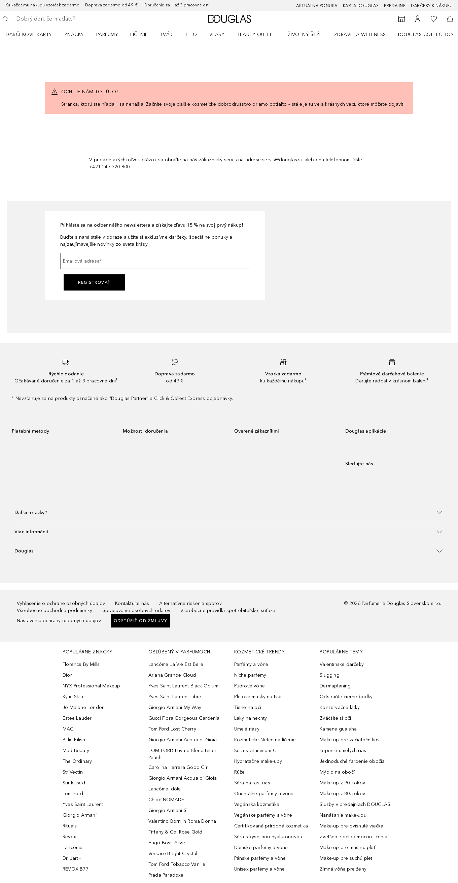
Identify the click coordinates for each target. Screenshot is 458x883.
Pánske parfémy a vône (260, 858)
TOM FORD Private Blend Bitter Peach (182, 754)
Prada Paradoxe (166, 875)
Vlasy (217, 34)
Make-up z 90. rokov (342, 783)
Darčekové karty (29, 34)
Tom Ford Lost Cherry (172, 729)
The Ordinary (77, 761)
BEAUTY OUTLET (256, 34)
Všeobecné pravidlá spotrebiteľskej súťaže (227, 610)
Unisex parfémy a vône (259, 869)
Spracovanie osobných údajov (136, 610)
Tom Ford (73, 793)
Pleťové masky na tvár (258, 697)
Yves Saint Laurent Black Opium (183, 686)
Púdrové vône (249, 686)
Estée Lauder (77, 718)
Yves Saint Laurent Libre (175, 697)
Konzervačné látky (340, 707)
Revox (69, 837)
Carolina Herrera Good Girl (178, 767)
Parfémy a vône (251, 664)
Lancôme (72, 847)
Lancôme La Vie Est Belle (176, 664)
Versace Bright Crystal (172, 853)
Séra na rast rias (252, 783)
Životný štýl (305, 34)
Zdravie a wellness (360, 34)
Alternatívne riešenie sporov (190, 603)
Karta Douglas (361, 5)
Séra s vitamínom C (255, 750)
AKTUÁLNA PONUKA (317, 5)
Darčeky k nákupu (432, 5)
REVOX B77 (76, 869)
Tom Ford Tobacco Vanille (177, 864)
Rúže (239, 772)
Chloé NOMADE (166, 800)
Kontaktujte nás (132, 603)
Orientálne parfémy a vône (264, 793)
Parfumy (107, 34)
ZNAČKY (74, 34)
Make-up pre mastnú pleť (347, 847)
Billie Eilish (74, 740)
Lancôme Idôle (164, 789)
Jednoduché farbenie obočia (352, 761)
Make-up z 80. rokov (342, 793)
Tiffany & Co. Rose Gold (175, 832)
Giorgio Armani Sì (167, 810)
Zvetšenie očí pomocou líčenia (353, 837)
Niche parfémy (250, 675)
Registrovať (94, 282)
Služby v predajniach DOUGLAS (355, 804)
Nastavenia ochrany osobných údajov (59, 620)
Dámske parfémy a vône (261, 847)
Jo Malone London (84, 707)
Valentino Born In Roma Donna (182, 821)
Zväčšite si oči (335, 718)
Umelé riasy (246, 729)
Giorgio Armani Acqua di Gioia (182, 740)
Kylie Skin (73, 697)
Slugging (330, 675)
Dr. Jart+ (72, 858)
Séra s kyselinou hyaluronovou (268, 837)
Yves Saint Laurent (83, 804)
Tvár (166, 34)
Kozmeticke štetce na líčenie (265, 740)
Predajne (395, 5)
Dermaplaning (335, 686)
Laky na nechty (250, 718)
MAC (68, 729)
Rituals (70, 826)
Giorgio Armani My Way (174, 707)
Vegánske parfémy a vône (263, 815)
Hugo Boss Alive (166, 843)
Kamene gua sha (338, 729)
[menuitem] (33, 34)
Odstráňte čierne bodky (346, 697)
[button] (229, 512)
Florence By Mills (81, 664)
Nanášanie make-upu (343, 815)
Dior (67, 675)
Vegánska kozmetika (257, 804)
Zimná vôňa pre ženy (343, 869)
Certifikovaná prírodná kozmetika (271, 826)
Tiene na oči (247, 707)
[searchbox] (65, 18)
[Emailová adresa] (155, 261)
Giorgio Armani (80, 815)
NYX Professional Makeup (91, 686)
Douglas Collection (426, 34)
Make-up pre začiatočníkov (350, 740)
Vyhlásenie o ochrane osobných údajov (61, 603)
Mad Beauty (76, 750)
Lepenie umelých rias (343, 750)
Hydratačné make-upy (258, 761)
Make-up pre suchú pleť (346, 858)
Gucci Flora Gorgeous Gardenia (184, 718)
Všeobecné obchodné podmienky (55, 610)
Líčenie (139, 34)
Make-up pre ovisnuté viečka (351, 826)
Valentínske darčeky (342, 664)
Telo (191, 34)
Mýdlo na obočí (337, 772)
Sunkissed (74, 783)
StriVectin (73, 772)
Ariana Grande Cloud (172, 675)
